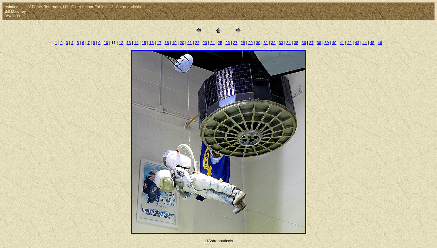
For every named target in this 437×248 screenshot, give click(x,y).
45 (372, 42)
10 (106, 42)
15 (144, 42)
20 (182, 42)
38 (319, 42)
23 (205, 42)
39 (326, 42)
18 (166, 42)
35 (296, 42)
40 (334, 42)
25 (220, 42)
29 (250, 42)
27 (235, 42)
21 (190, 42)
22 (197, 42)
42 (349, 42)
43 (357, 42)
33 (281, 42)
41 (342, 42)
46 (380, 42)
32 (273, 42)
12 (121, 42)
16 (151, 42)
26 (227, 42)
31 (265, 42)
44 (364, 42)
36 (304, 42)
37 (311, 42)
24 (212, 42)
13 (129, 42)
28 (243, 42)
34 (288, 42)
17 (159, 42)
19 (174, 42)
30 (258, 42)
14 (136, 42)
